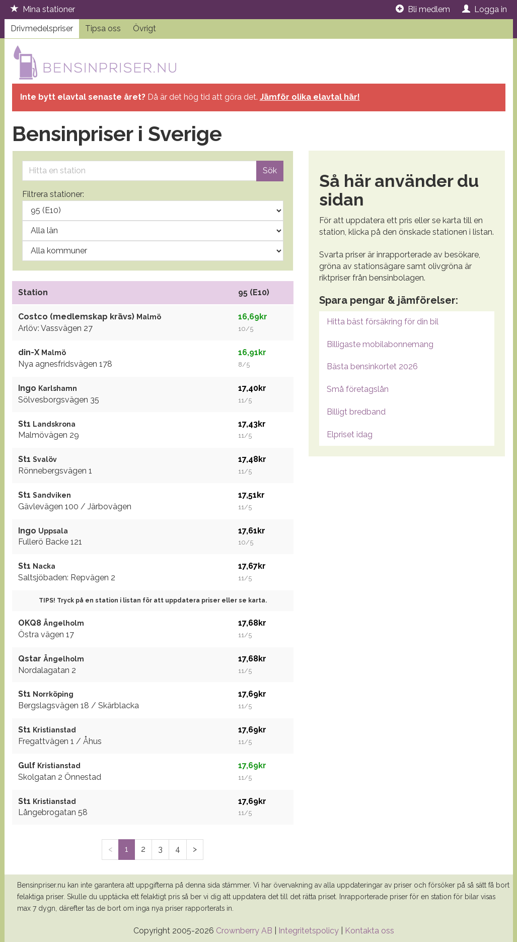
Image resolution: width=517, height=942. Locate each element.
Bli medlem (423, 9)
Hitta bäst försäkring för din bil (382, 321)
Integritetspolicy (308, 930)
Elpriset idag (350, 434)
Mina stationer (43, 9)
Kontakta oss (369, 930)
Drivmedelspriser (42, 28)
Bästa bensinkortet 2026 (372, 366)
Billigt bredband (356, 412)
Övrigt (144, 28)
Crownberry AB (244, 930)
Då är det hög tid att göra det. (190, 97)
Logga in (484, 9)
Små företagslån (358, 389)
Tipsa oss (103, 28)
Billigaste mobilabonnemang (380, 344)
